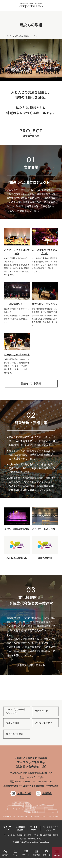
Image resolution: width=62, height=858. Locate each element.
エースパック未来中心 (12, 36)
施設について (29, 36)
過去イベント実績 (31, 383)
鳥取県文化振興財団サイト (31, 665)
